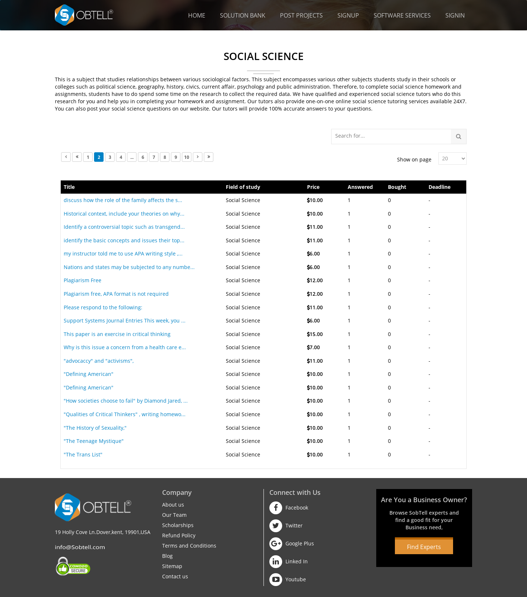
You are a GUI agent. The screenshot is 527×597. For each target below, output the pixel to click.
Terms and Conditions (189, 545)
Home (196, 15)
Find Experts (424, 547)
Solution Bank (242, 15)
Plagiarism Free (82, 280)
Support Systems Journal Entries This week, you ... (125, 320)
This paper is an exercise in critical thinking (117, 334)
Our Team (174, 514)
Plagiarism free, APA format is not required (116, 293)
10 (186, 157)
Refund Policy (178, 535)
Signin (455, 15)
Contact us (175, 576)
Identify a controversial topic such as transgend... (124, 226)
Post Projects (301, 15)
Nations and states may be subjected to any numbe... (129, 267)
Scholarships (178, 525)
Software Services (402, 15)
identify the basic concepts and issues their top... (124, 240)
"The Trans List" (83, 454)
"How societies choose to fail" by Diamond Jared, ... (126, 400)
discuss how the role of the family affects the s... (123, 200)
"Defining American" (88, 373)
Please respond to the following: (103, 307)
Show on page (414, 159)
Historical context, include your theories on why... (124, 213)
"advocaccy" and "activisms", (99, 360)
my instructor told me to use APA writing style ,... (123, 253)
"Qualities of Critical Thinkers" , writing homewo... (125, 414)
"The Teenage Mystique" (94, 440)
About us (173, 504)
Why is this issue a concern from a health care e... (125, 347)
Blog (167, 555)
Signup (348, 15)
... (132, 157)
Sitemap (172, 566)
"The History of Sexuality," (95, 427)
